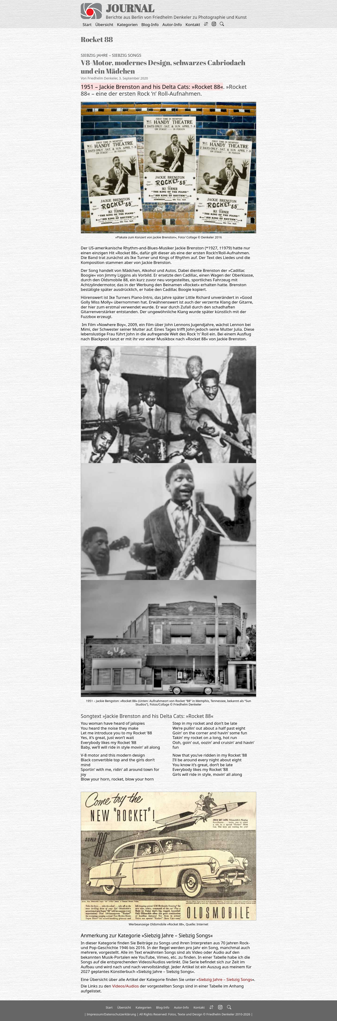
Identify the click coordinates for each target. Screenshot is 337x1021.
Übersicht (104, 24)
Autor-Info (172, 24)
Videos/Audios (125, 986)
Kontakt (193, 24)
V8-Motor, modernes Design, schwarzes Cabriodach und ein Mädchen (163, 67)
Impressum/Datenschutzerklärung (111, 1014)
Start (87, 24)
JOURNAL (130, 8)
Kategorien (127, 24)
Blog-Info (150, 24)
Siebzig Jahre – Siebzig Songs (111, 55)
